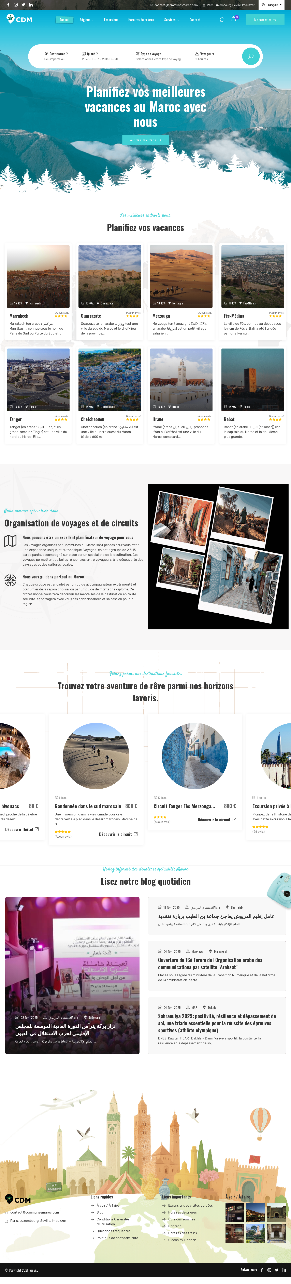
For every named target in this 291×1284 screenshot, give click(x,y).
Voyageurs (204, 53)
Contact (195, 19)
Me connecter (265, 19)
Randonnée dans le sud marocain (88, 806)
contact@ (176, 5)
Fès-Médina (234, 315)
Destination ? (56, 53)
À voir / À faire (108, 1212)
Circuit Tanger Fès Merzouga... (185, 806)
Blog (100, 1219)
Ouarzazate (91, 315)
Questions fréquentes (113, 1238)
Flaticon (190, 1247)
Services (170, 19)
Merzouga (161, 315)
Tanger (16, 419)
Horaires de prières (141, 19)
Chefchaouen (92, 419)
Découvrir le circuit (118, 834)
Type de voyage (148, 53)
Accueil (64, 19)
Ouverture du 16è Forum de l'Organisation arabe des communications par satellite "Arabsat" (211, 970)
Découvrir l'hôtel (22, 829)
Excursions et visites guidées (190, 1212)
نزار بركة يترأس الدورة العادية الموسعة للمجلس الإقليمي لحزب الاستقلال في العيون (65, 1036)
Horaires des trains (182, 1240)
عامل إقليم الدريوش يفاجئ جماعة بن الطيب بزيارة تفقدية (211, 919)
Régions (84, 19)
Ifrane (158, 419)
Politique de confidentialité (117, 1245)
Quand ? (90, 53)
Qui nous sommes (181, 1226)
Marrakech (19, 315)
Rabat (229, 419)
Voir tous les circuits (145, 140)
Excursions (111, 19)
